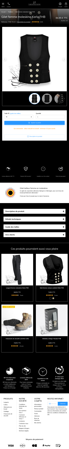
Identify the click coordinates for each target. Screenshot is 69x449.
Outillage (6, 411)
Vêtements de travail (8, 408)
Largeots (6, 402)
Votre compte (38, 400)
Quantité (38, 113)
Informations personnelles (38, 405)
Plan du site (22, 426)
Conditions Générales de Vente (23, 406)
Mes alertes (37, 423)
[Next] (64, 59)
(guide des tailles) (15, 113)
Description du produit (23, 22)
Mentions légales (24, 431)
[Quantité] (50, 117)
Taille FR (12, 113)
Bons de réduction (37, 419)
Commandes (38, 411)
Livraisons (22, 421)
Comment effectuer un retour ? (22, 417)
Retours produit (38, 409)
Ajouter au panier (34, 123)
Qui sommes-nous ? (23, 411)
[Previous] (5, 59)
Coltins (6, 405)
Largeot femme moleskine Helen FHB (17, 288)
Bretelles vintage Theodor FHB (51, 338)
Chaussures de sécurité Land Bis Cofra (17, 338)
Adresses (37, 416)
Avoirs (36, 413)
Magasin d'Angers (24, 428)
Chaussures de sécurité (8, 415)
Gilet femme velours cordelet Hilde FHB (52, 288)
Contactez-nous (23, 423)
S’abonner (63, 403)
